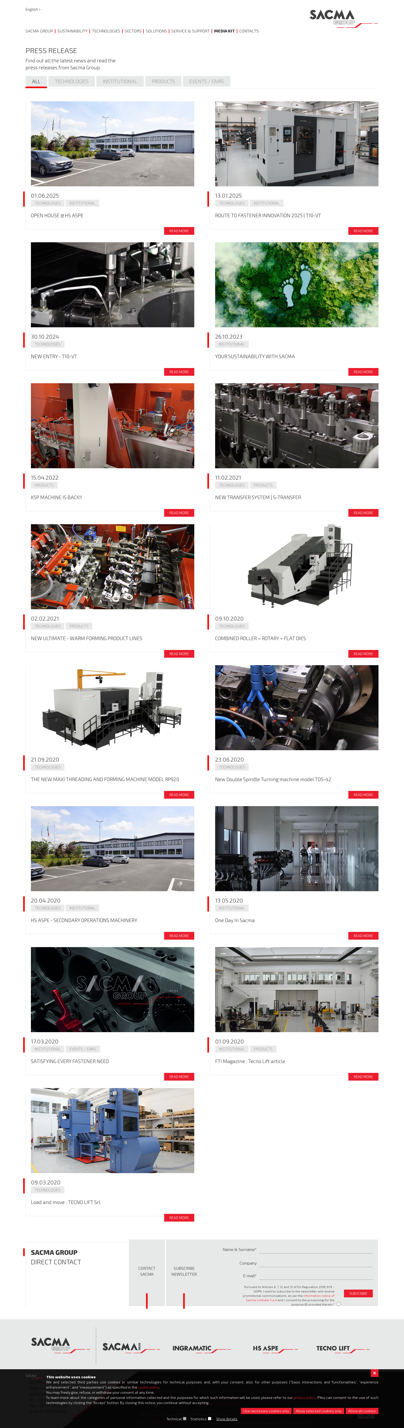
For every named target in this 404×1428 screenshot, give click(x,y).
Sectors (133, 30)
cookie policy (148, 1387)
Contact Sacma (146, 1271)
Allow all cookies (362, 1411)
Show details (227, 1419)
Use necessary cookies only (266, 1411)
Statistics (199, 1419)
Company (248, 1262)
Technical (174, 1419)
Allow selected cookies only (319, 1411)
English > (33, 9)
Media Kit (224, 30)
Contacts (249, 30)
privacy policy (305, 1397)
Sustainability (72, 30)
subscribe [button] (358, 1293)
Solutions (156, 30)
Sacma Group (39, 30)
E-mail (249, 1275)
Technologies (106, 30)
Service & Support (190, 30)
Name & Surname (239, 1249)
